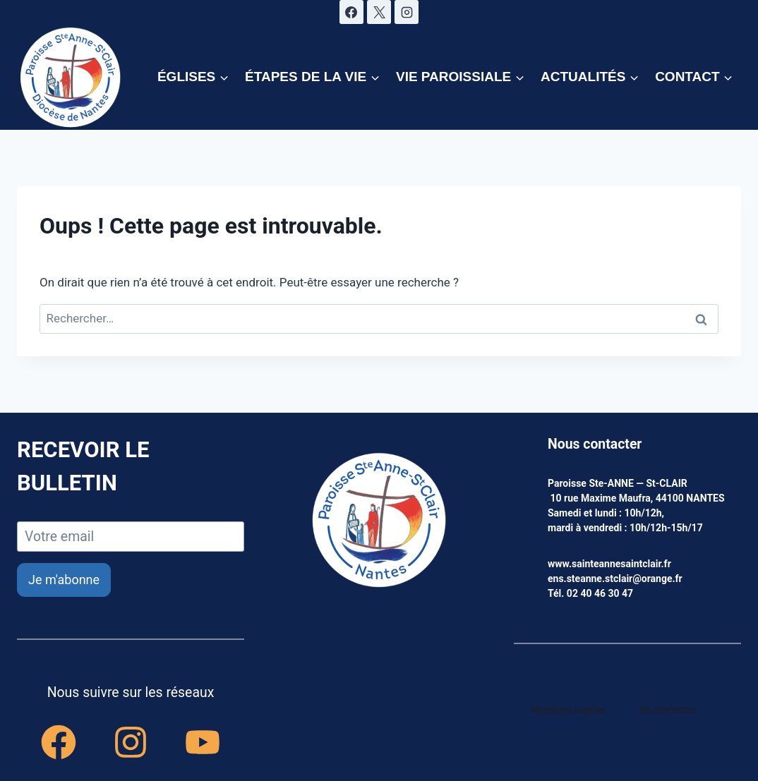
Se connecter (668, 709)
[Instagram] (407, 12)
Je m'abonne (64, 579)
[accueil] (379, 521)
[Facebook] (351, 12)
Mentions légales (569, 709)
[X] (379, 12)
